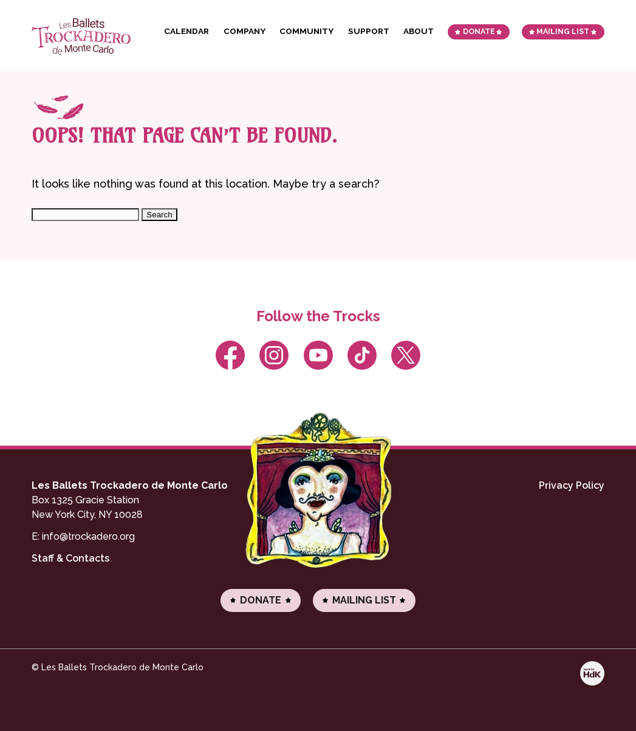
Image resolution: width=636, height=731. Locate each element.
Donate (479, 31)
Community (306, 31)
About (418, 31)
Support (368, 31)
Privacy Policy (571, 485)
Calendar (186, 31)
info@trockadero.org (88, 536)
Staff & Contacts (70, 558)
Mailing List (562, 31)
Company (244, 31)
